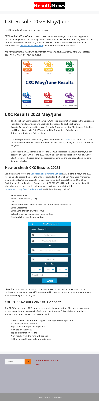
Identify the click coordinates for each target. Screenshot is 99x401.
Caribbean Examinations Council (46, 173)
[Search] (28, 362)
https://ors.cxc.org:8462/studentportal (23, 189)
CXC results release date (31, 45)
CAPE (67, 139)
